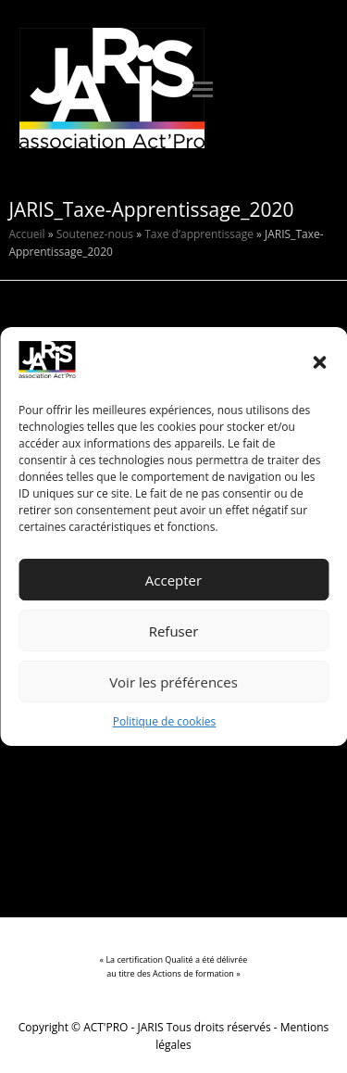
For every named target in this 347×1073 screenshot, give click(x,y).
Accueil (26, 234)
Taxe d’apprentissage (199, 234)
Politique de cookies (165, 722)
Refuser (174, 631)
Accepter (173, 580)
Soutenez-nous (94, 234)
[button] (319, 362)
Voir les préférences (173, 682)
